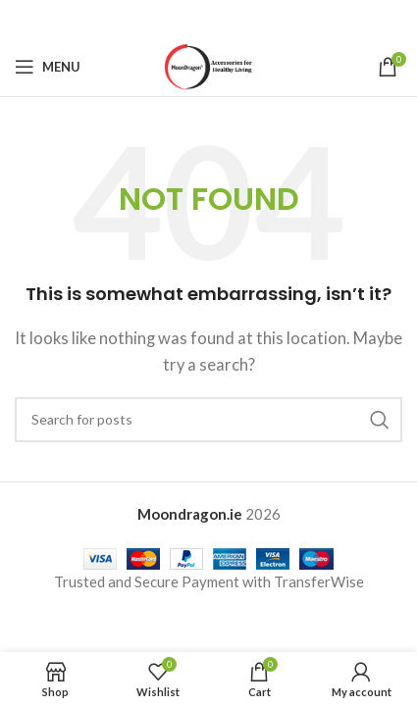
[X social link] (183, 19)
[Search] (208, 419)
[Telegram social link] (258, 19)
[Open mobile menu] (47, 66)
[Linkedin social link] (233, 19)
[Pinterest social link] (209, 19)
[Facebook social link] (159, 19)
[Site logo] (208, 65)
